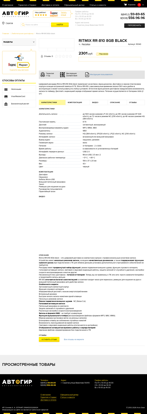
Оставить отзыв (49, 339)
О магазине (7, 5)
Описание (115, 102)
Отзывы (133, 102)
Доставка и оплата (50, 5)
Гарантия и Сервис (27, 5)
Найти (60, 25)
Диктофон (86, 44)
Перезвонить (134, 25)
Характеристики (49, 102)
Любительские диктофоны (22, 33)
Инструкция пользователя (101, 74)
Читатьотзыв (64, 13)
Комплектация (75, 102)
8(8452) (133, 14)
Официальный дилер (74, 5)
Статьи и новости (98, 5)
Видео (95, 102)
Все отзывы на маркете (74, 339)
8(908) (132, 18)
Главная (5, 33)
